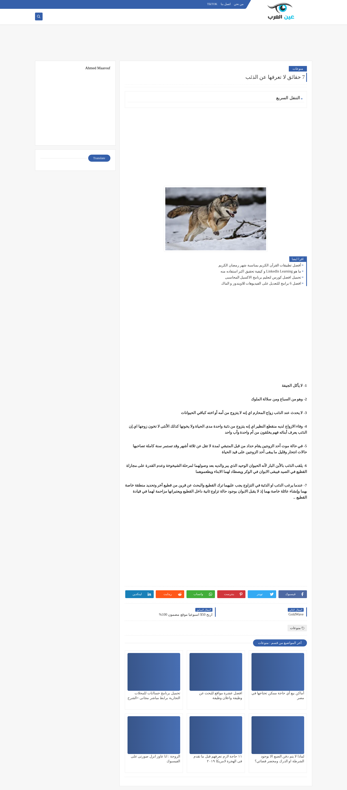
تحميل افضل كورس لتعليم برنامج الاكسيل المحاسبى (263, 277)
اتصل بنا (226, 4)
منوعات (298, 69)
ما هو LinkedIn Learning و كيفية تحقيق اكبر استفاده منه (260, 271)
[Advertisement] (173, 44)
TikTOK (212, 4)
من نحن (238, 4)
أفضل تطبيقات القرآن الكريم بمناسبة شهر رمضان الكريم (259, 265)
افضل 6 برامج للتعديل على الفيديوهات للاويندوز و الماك (261, 283)
